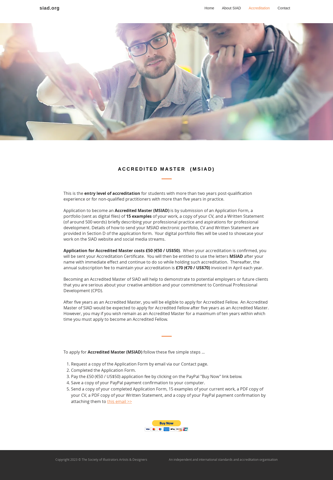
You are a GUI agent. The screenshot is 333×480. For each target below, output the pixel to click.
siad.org (50, 8)
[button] (166, 426)
